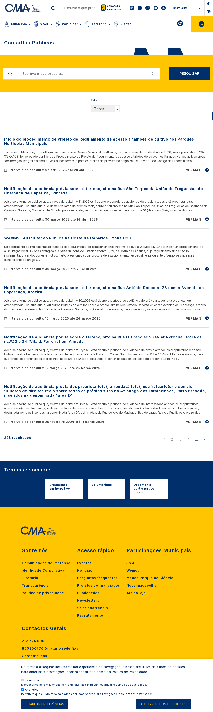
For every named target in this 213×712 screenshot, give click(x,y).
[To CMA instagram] (132, 8)
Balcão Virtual (202, 24)
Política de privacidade (43, 593)
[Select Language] (185, 8)
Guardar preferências (45, 704)
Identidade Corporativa (43, 570)
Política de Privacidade (129, 672)
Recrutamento (90, 615)
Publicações (88, 593)
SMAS (131, 563)
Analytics (31, 690)
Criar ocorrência (92, 608)
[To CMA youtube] (155, 8)
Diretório (30, 578)
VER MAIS (194, 170)
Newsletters (88, 600)
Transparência (35, 585)
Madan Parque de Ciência (149, 578)
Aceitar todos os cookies (163, 704)
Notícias (84, 570)
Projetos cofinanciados (98, 585)
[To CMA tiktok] (147, 8)
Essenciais (33, 680)
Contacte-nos (34, 656)
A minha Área (180, 24)
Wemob (133, 570)
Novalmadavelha (141, 585)
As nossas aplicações (114, 8)
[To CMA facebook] (139, 8)
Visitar (125, 24)
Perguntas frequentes (97, 578)
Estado (96, 100)
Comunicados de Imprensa (46, 563)
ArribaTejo (136, 593)
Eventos (84, 563)
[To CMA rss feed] (163, 8)
